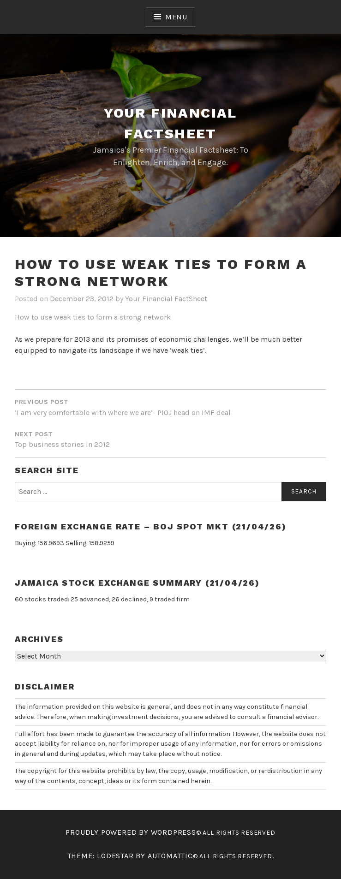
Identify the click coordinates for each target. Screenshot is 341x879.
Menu (176, 16)
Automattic (170, 855)
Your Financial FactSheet (166, 298)
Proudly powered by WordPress (131, 832)
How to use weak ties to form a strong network (93, 317)
